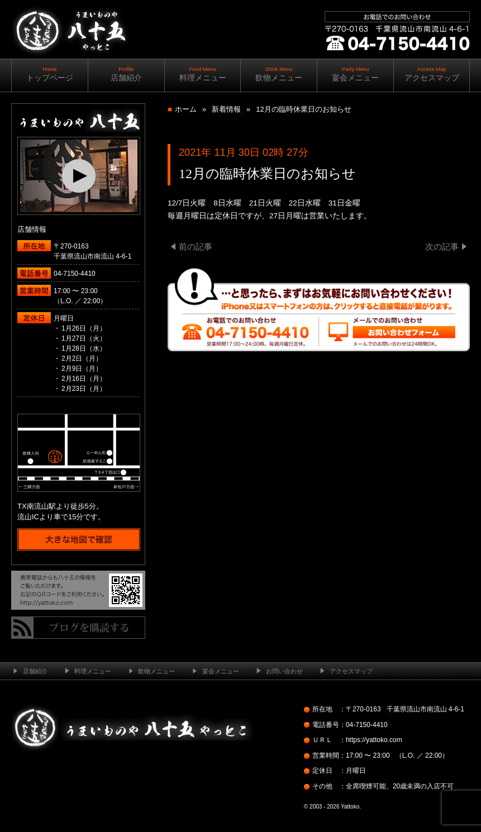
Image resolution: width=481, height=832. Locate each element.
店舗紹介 (126, 74)
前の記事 (195, 246)
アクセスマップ (431, 74)
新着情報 (226, 109)
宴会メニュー (355, 74)
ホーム (186, 109)
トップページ (50, 74)
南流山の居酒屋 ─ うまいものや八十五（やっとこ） (70, 67)
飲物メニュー (279, 74)
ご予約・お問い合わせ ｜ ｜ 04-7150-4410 (395, 72)
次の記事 (442, 246)
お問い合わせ (284, 671)
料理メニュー (203, 74)
